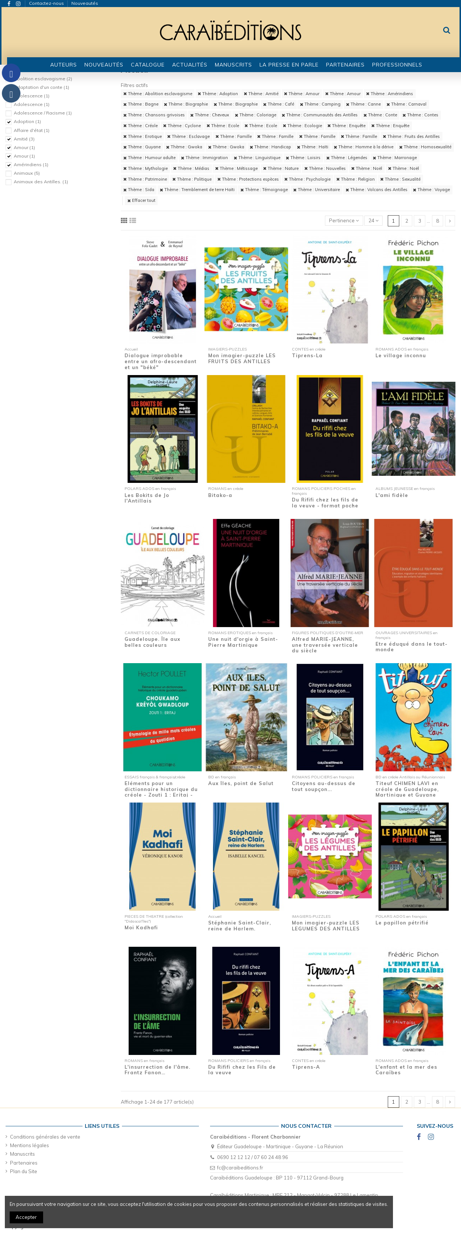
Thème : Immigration (204, 157)
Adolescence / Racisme (43, 113)
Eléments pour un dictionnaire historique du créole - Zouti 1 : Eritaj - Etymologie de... (161, 792)
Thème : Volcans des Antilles (376, 189)
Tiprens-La (307, 355)
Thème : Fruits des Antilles (411, 136)
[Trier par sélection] (344, 221)
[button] (147, 64)
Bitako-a (220, 495)
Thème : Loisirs (303, 157)
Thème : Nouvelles (325, 168)
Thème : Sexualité (400, 179)
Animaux (27, 173)
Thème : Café (278, 104)
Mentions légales (29, 1145)
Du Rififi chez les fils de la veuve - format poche (325, 503)
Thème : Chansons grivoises (154, 114)
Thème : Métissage (236, 168)
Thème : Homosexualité (425, 146)
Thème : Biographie (186, 104)
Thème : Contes (420, 114)
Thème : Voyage (431, 189)
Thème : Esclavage (188, 136)
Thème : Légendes (346, 157)
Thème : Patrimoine (145, 179)
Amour (24, 147)
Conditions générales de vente (45, 1137)
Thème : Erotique (142, 136)
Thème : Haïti (312, 146)
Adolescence (31, 96)
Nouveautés (84, 3)
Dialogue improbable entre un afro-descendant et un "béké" (161, 361)
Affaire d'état (31, 130)
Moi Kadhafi (141, 927)
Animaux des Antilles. (41, 181)
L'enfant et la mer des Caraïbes (406, 1070)
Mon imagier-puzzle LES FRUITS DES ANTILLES (242, 358)
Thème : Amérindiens (389, 93)
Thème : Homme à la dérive (363, 146)
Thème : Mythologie (145, 168)
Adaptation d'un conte (41, 87)
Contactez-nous (47, 3)
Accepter (26, 1217)
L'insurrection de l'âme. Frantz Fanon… (157, 1070)
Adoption (27, 121)
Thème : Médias (191, 168)
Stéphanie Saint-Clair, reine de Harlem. (239, 926)
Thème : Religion (355, 179)
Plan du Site (23, 1171)
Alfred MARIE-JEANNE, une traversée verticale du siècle (325, 644)
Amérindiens (31, 164)
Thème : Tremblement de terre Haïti (197, 189)
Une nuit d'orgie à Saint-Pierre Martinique (243, 642)
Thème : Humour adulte (149, 157)
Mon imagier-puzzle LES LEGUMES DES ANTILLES (326, 926)
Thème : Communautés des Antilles (320, 114)
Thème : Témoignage (264, 189)
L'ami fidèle (391, 495)
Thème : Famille (234, 136)
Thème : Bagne (140, 104)
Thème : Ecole (223, 125)
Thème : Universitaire (316, 189)
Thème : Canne (363, 104)
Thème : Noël (366, 168)
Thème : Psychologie (307, 179)
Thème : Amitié (261, 93)
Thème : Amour (301, 93)
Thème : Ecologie (302, 125)
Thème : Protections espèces (248, 179)
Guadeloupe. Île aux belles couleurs (152, 642)
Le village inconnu (400, 355)
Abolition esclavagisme (43, 78)
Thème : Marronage (395, 157)
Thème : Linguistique (257, 157)
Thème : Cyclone (182, 125)
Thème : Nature (281, 168)
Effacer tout (141, 200)
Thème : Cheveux (209, 114)
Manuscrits (22, 1154)
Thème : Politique (192, 179)
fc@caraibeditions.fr (240, 1168)
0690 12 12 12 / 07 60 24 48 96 (252, 1157)
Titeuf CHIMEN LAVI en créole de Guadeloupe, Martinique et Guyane (407, 789)
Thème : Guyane (142, 146)
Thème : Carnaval (406, 104)
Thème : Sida (138, 189)
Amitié (24, 139)
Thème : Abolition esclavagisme (157, 93)
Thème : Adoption (218, 93)
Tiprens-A (306, 1067)
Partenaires (24, 1163)
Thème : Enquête (346, 125)
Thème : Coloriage (255, 114)
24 (373, 220)
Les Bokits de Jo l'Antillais (147, 498)
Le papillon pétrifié (402, 923)
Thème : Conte (380, 114)
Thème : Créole (140, 125)
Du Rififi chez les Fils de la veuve (242, 1070)
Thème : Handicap (270, 146)
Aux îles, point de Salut (241, 783)
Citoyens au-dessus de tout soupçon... (323, 786)
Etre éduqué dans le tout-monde (411, 647)
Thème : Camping (320, 104)
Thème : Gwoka (184, 146)
